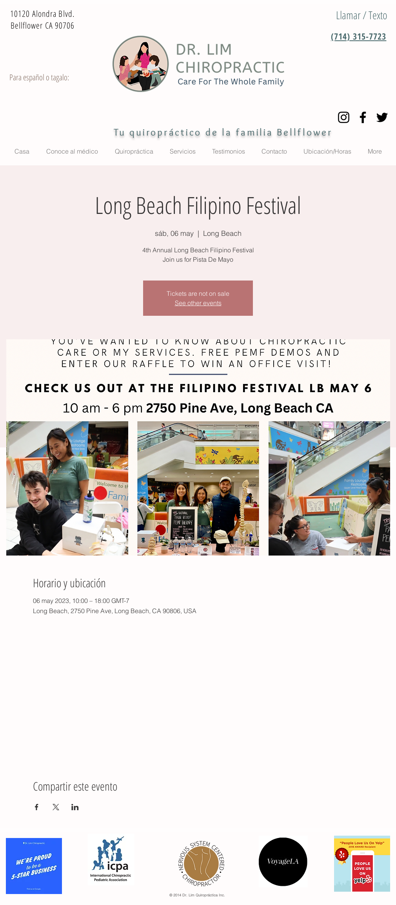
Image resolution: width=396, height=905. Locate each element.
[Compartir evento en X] (56, 807)
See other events (198, 303)
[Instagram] (343, 117)
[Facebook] (363, 117)
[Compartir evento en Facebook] (36, 807)
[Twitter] (382, 117)
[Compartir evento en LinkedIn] (75, 807)
